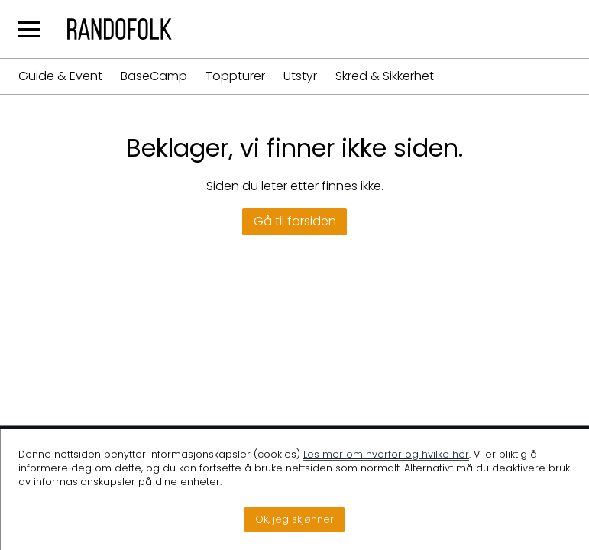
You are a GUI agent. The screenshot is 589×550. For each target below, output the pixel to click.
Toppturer (235, 76)
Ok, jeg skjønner (294, 519)
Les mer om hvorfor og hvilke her (386, 454)
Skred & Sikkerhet (384, 76)
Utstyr (300, 76)
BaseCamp (154, 76)
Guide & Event (60, 76)
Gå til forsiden (295, 221)
